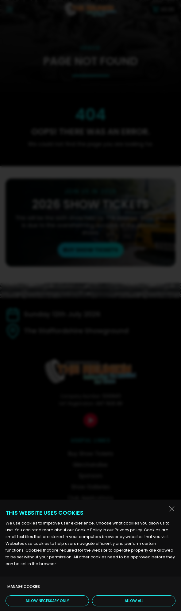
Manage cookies (23, 586)
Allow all (134, 600)
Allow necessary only (47, 600)
